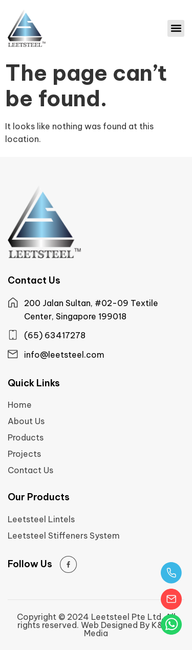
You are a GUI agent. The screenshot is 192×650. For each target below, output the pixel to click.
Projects (24, 454)
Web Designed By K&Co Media (128, 629)
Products (26, 437)
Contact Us (30, 470)
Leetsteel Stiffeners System (64, 535)
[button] (175, 28)
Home (20, 405)
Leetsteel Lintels (41, 519)
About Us (26, 421)
